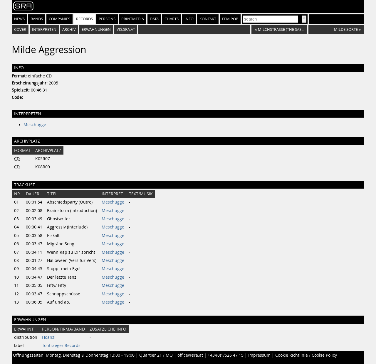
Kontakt (207, 18)
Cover (20, 29)
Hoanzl (49, 337)
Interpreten (44, 29)
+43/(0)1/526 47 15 (226, 355)
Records (84, 18)
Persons (107, 18)
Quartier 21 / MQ (156, 355)
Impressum (259, 355)
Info (189, 18)
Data (154, 18)
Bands (37, 18)
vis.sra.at (126, 29)
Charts (171, 18)
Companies (59, 18)
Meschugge (35, 124)
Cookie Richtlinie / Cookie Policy (306, 355)
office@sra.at (190, 355)
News (19, 18)
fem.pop (230, 18)
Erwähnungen (96, 29)
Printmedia (132, 18)
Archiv (69, 29)
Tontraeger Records (61, 345)
